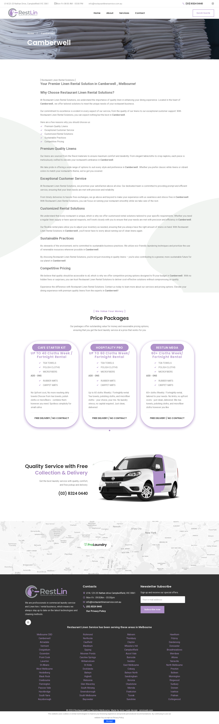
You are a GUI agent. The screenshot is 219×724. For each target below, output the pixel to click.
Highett (87, 678)
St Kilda (88, 666)
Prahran (174, 697)
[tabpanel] (52, 384)
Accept (109, 721)
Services (124, 13)
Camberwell (44, 640)
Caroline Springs (88, 659)
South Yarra (44, 697)
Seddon (131, 663)
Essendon (44, 655)
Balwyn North (131, 674)
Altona (174, 659)
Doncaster (174, 647)
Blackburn (88, 647)
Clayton (131, 643)
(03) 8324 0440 (193, 3)
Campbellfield (131, 651)
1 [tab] (109, 432)
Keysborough (44, 701)
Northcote (88, 640)
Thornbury (131, 640)
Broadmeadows (174, 651)
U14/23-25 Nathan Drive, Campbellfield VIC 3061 (26, 3)
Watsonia (87, 682)
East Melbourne (131, 666)
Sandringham (131, 678)
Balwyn (87, 674)
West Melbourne (44, 670)
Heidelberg (44, 674)
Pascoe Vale (44, 689)
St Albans (44, 666)
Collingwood (174, 701)
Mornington (174, 678)
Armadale (44, 643)
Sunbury (174, 685)
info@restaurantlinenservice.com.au (105, 3)
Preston (174, 670)
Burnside (131, 659)
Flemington (44, 685)
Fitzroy (174, 640)
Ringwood (174, 682)
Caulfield (88, 643)
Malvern (131, 636)
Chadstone (131, 685)
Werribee (174, 655)
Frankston (131, 693)
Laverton (44, 663)
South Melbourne (87, 697)
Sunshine (131, 701)
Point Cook (44, 659)
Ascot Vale (131, 655)
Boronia (131, 682)
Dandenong (174, 643)
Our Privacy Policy (96, 612)
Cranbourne (44, 682)
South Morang (88, 689)
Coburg (131, 670)
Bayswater (88, 701)
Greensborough (87, 693)
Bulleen (174, 674)
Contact (140, 13)
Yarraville (174, 663)
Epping (88, 651)
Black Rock (44, 678)
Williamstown (88, 663)
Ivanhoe (174, 693)
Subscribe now (152, 611)
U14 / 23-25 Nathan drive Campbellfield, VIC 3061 (110, 594)
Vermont (44, 647)
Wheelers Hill (131, 647)
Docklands (88, 670)
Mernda (131, 689)
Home (97, 13)
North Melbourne (174, 666)
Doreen (174, 689)
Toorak (131, 697)
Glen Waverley (88, 685)
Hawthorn (174, 636)
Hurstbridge (44, 693)
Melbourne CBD (44, 636)
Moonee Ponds (87, 655)
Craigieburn (44, 651)
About (109, 13)
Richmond (88, 636)
